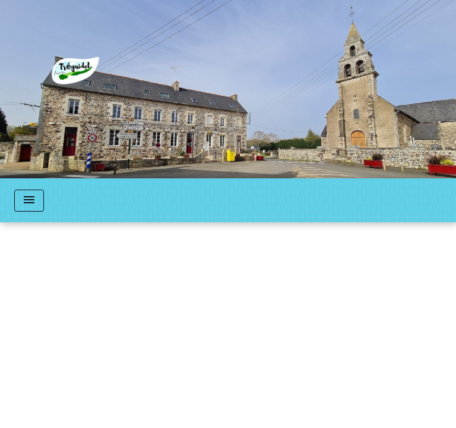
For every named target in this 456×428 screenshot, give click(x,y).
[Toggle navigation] (29, 201)
